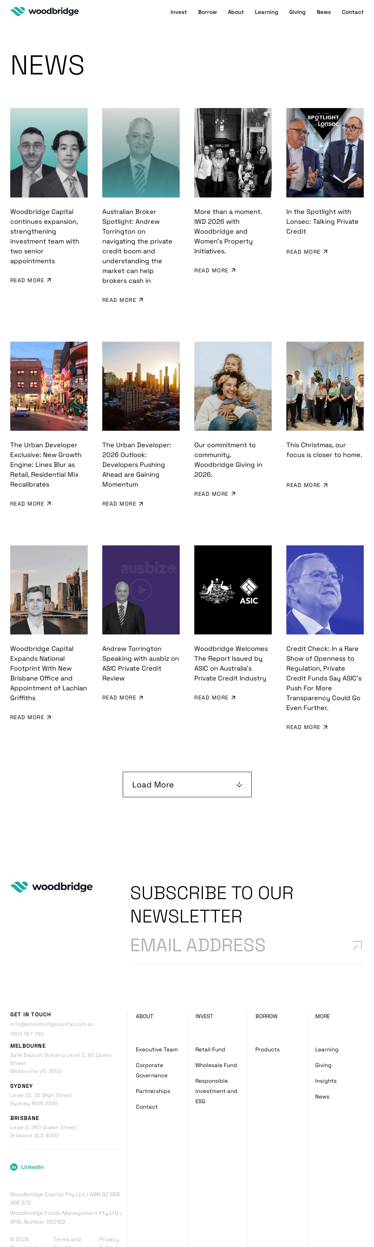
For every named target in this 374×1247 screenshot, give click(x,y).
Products (267, 1017)
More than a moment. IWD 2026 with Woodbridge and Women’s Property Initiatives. (228, 231)
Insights (326, 1048)
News (324, 16)
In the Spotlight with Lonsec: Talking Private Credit (322, 221)
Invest (179, 16)
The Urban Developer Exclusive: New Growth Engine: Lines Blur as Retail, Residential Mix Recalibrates (45, 450)
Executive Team (157, 1017)
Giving (297, 16)
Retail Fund (210, 1017)
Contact (353, 16)
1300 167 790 (27, 1001)
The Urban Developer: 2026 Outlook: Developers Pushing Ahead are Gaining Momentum (136, 450)
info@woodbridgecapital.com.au (52, 992)
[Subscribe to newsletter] (356, 911)
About (236, 16)
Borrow (207, 16)
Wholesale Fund (216, 1032)
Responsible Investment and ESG (216, 1059)
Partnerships (153, 1058)
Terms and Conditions (67, 1211)
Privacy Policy (109, 1211)
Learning (266, 16)
